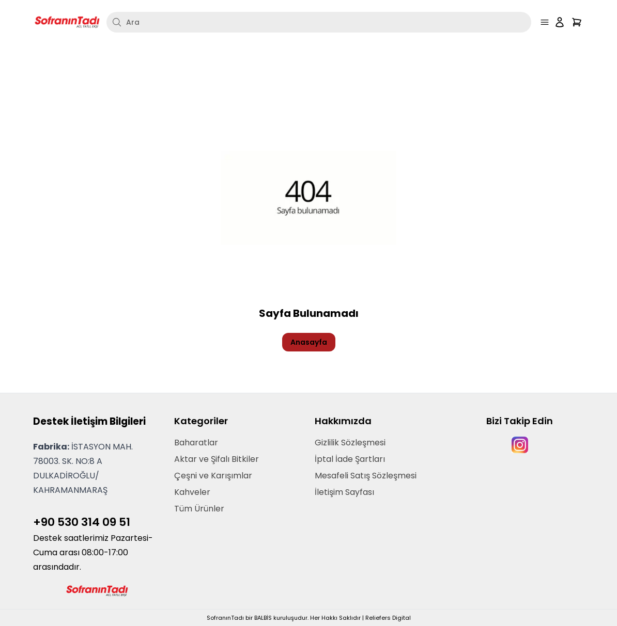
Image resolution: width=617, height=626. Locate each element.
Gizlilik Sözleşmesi (350, 442)
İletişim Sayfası (344, 492)
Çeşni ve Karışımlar (213, 475)
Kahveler (192, 492)
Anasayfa (308, 342)
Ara (126, 22)
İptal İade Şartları (350, 459)
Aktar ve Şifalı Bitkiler (216, 459)
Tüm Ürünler (199, 509)
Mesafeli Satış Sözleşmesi (366, 475)
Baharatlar (196, 442)
